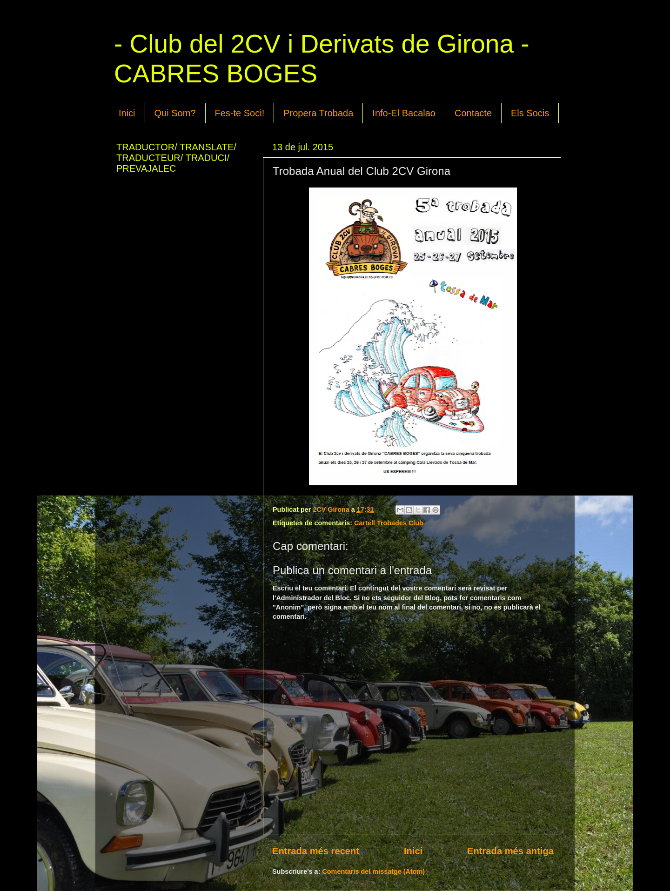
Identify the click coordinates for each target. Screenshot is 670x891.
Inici (127, 113)
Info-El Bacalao (404, 113)
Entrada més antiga (510, 851)
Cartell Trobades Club (388, 523)
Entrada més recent (315, 851)
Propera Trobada (318, 113)
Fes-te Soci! (240, 113)
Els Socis (530, 113)
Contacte (473, 113)
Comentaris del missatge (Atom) (373, 871)
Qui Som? (175, 113)
